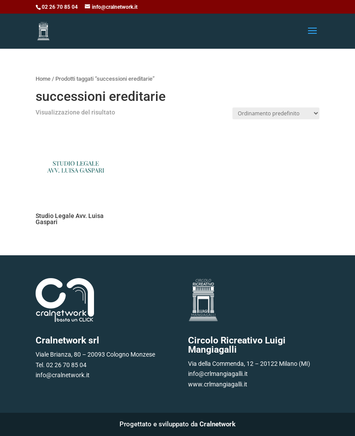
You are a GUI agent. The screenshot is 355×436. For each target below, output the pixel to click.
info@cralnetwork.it (63, 375)
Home (43, 78)
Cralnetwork (217, 424)
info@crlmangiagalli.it (218, 373)
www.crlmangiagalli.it (217, 384)
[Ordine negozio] (275, 113)
